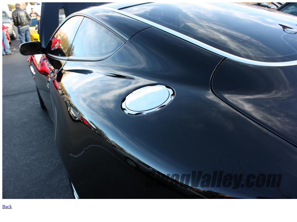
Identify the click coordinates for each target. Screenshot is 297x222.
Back (7, 206)
